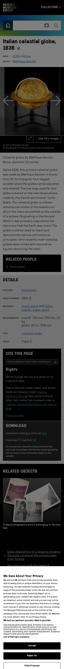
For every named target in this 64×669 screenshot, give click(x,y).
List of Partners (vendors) (16, 639)
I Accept (32, 648)
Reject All (32, 658)
